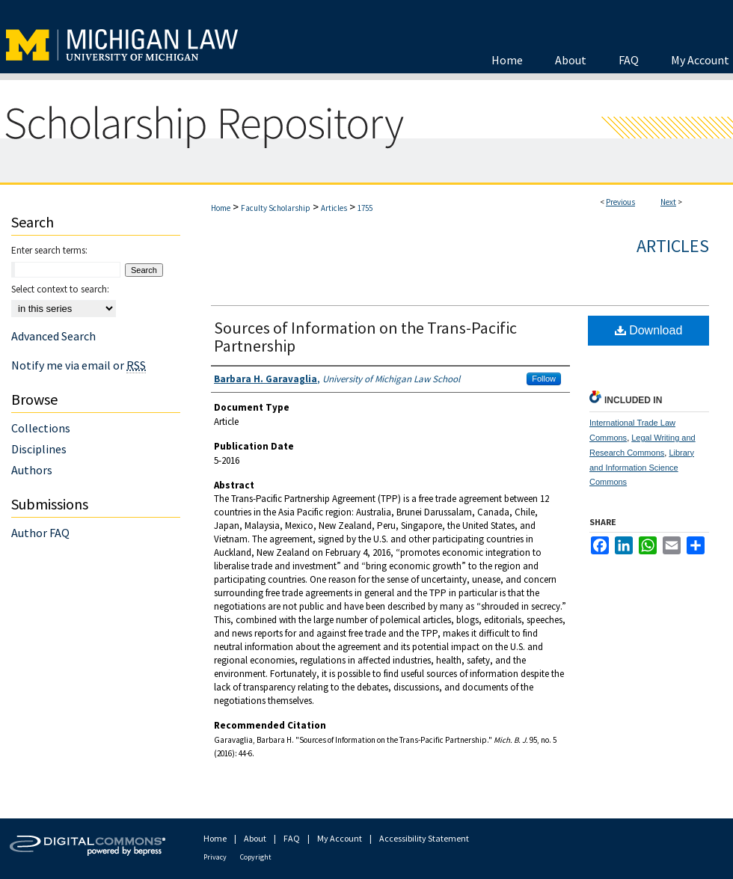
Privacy (215, 857)
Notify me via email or (78, 365)
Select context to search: (60, 289)
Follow (544, 378)
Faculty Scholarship (275, 208)
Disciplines (39, 448)
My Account (339, 838)
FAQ (291, 838)
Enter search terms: (49, 250)
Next (668, 202)
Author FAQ (40, 532)
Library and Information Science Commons (641, 467)
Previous (620, 202)
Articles (334, 208)
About (255, 838)
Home (220, 208)
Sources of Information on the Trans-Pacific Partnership (365, 336)
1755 (365, 208)
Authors (31, 469)
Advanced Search (53, 335)
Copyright (256, 857)
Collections (40, 427)
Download (649, 330)
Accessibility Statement (424, 838)
